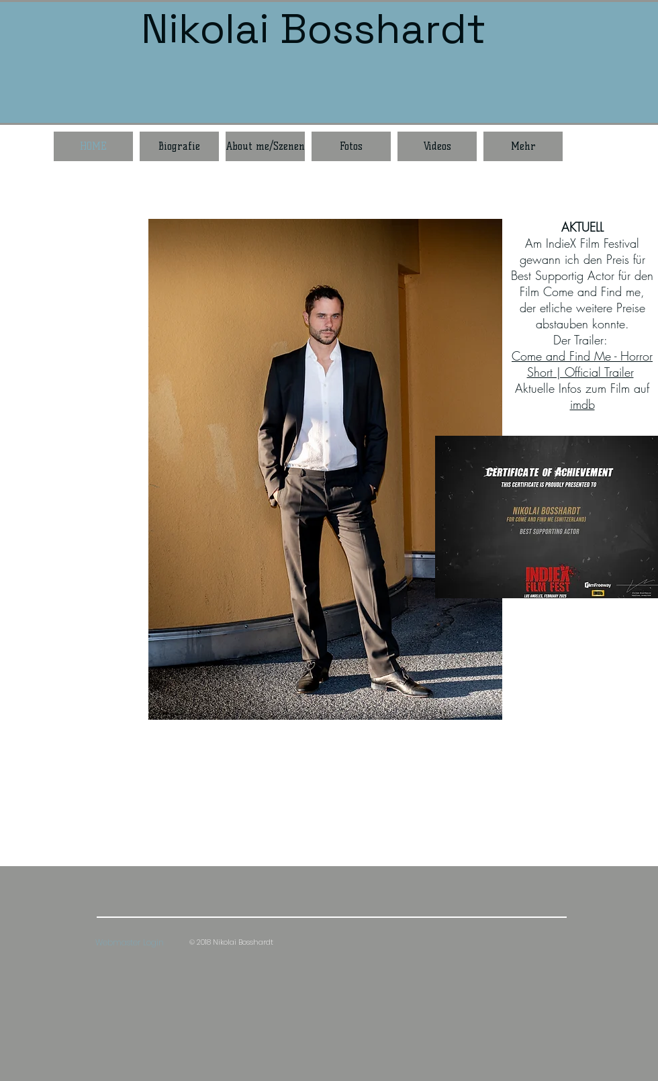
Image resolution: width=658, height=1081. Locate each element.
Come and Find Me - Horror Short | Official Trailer (582, 364)
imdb (582, 404)
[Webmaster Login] (129, 942)
